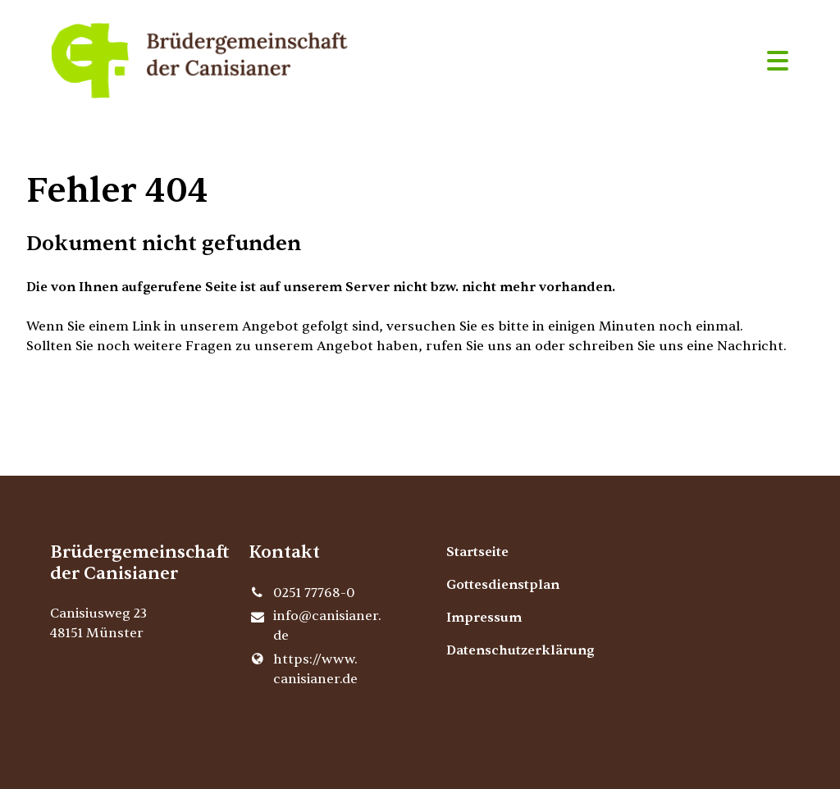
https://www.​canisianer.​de (303, 669)
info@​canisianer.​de (315, 626)
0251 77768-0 (302, 593)
